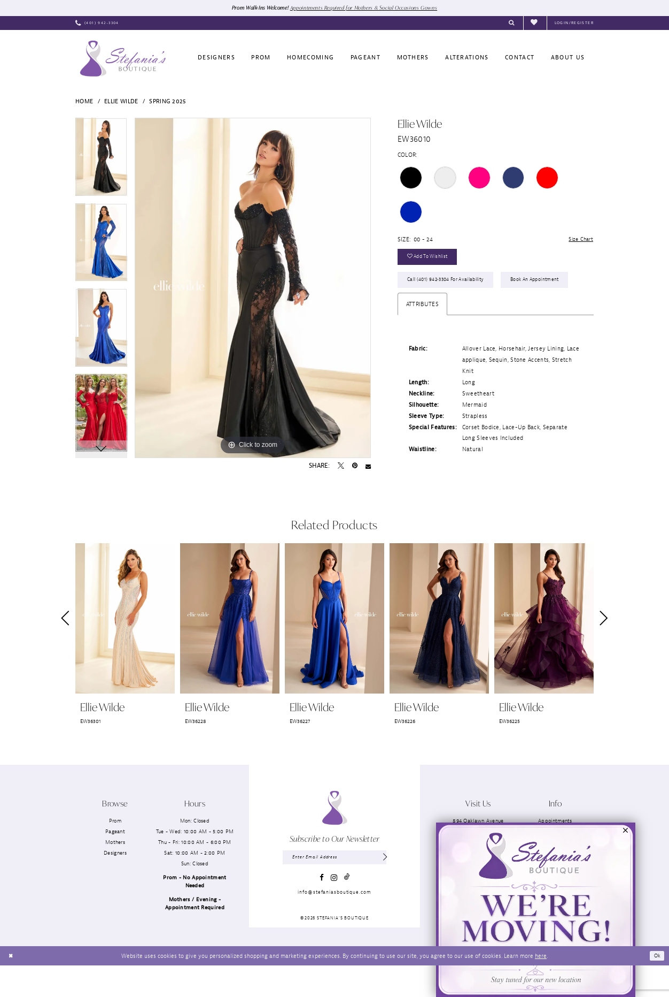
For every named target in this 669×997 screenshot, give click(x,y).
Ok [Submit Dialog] (656, 987)
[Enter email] (334, 889)
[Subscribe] (384, 889)
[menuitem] (97, 23)
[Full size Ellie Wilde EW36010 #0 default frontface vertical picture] (252, 288)
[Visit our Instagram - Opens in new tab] (334, 910)
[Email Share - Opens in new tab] (368, 466)
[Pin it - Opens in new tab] (354, 466)
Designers (115, 884)
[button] (574, 23)
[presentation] (125, 650)
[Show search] (512, 23)
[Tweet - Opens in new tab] (341, 466)
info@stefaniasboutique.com (334, 925)
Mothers (115, 873)
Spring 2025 (167, 101)
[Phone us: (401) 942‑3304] (97, 23)
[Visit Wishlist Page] (535, 23)
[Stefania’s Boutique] (122, 59)
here (541, 987)
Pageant (115, 862)
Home (84, 101)
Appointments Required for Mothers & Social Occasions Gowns (367, 7)
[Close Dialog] (11, 987)
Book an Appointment (435, 310)
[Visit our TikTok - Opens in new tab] (346, 910)
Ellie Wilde (121, 101)
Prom (115, 851)
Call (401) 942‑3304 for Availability (450, 284)
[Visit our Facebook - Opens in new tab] (322, 910)
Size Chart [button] (579, 240)
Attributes (422, 335)
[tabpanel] (101, 161)
